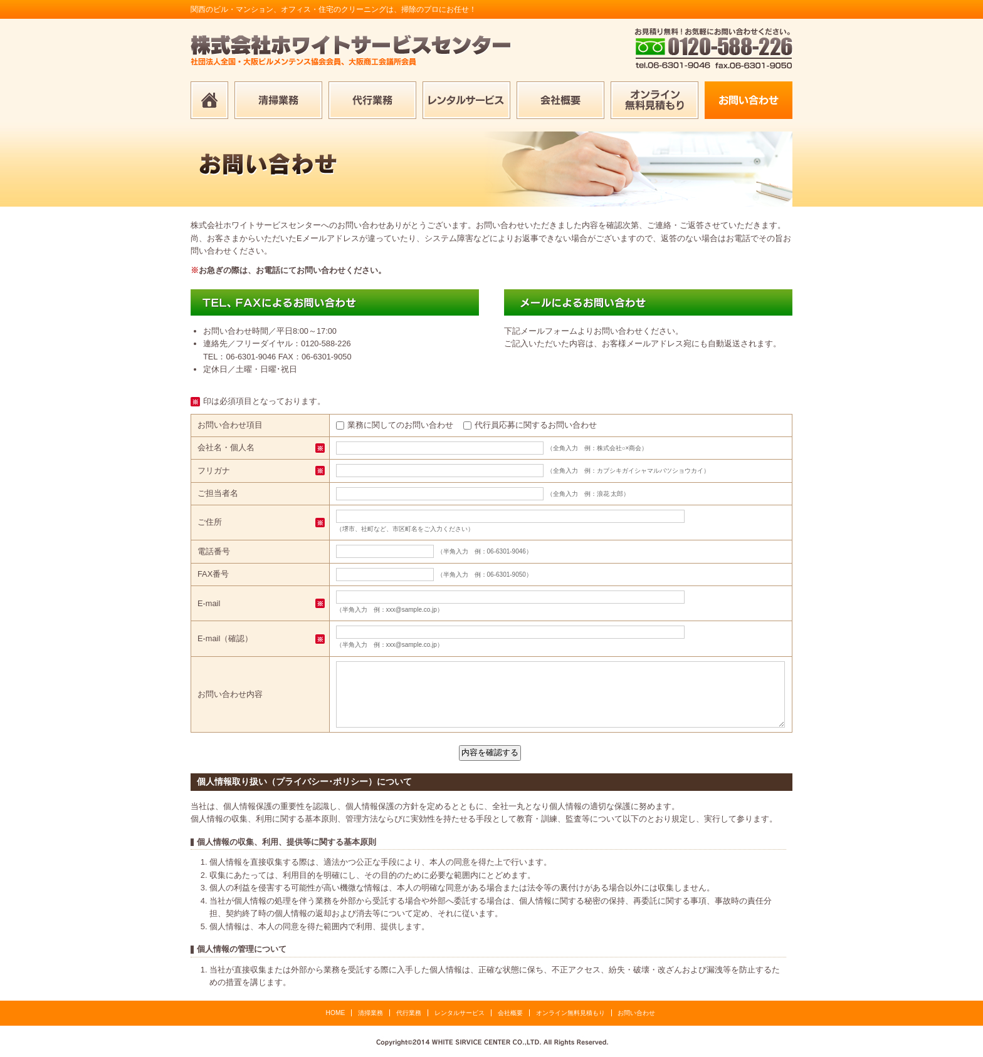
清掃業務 (370, 1012)
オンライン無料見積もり (570, 1012)
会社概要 (510, 1012)
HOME (335, 1012)
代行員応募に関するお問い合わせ (536, 425)
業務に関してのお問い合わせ (400, 425)
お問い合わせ (636, 1012)
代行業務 (408, 1012)
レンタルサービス (459, 1012)
